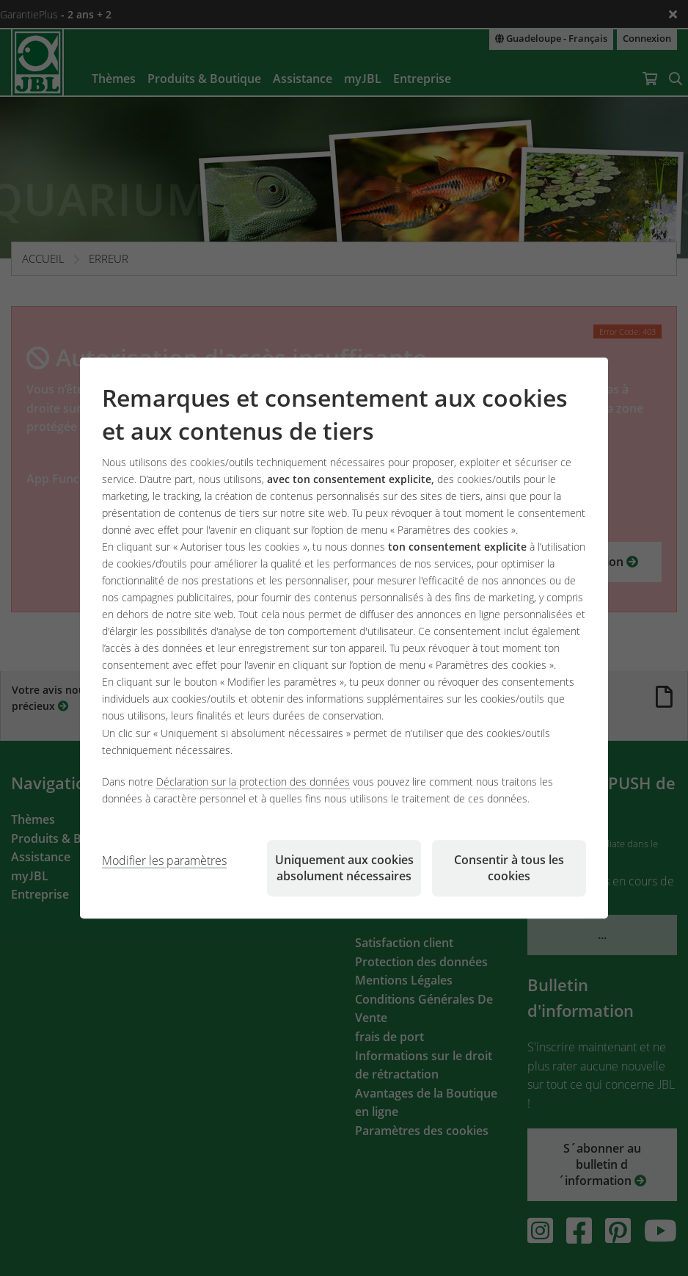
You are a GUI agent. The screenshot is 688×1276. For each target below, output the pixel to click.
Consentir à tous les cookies (509, 868)
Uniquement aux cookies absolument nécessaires (344, 868)
